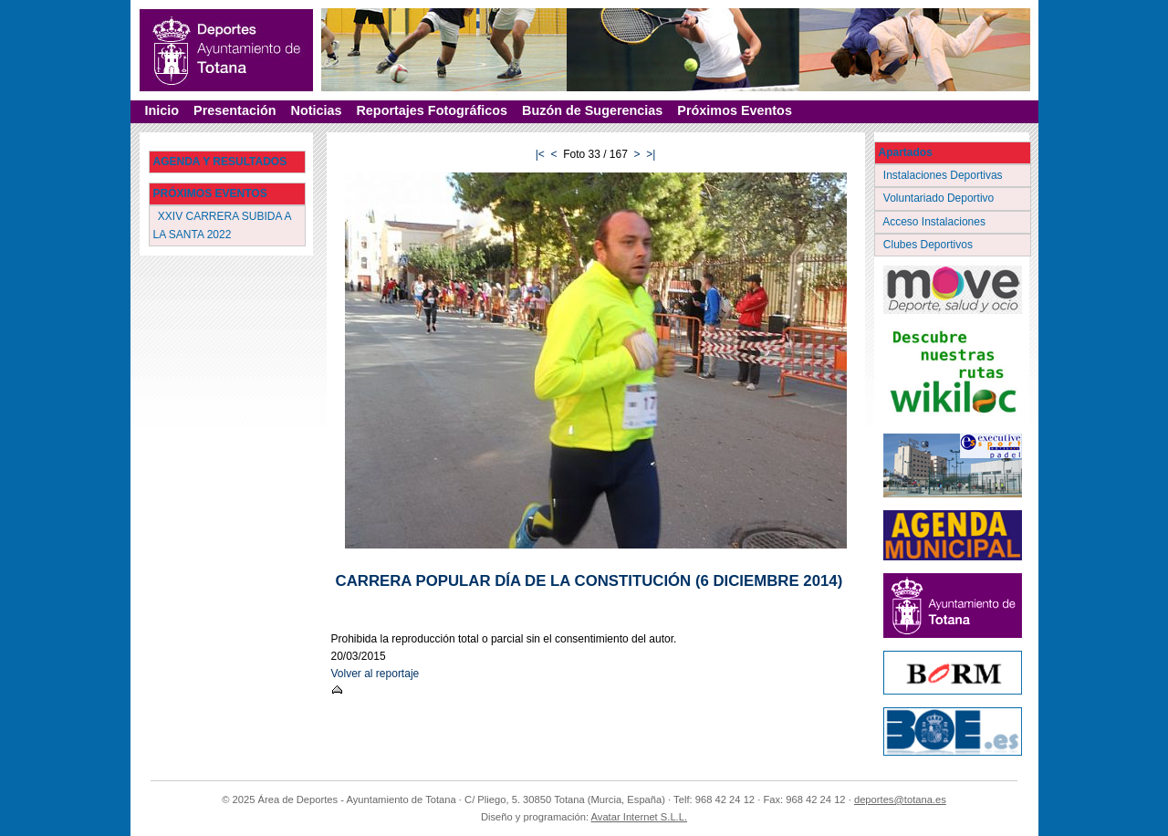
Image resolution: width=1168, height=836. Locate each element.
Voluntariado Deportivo (940, 198)
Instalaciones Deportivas (945, 175)
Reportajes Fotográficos (431, 110)
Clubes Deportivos (930, 244)
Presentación (234, 110)
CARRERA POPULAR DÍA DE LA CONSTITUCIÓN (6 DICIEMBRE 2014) (589, 581)
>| (650, 154)
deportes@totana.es (900, 799)
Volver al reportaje (375, 673)
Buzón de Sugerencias (592, 110)
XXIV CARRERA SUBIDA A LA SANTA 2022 (222, 225)
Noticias (315, 110)
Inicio (162, 110)
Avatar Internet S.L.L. (639, 816)
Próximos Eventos (734, 110)
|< (540, 154)
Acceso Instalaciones (936, 221)
